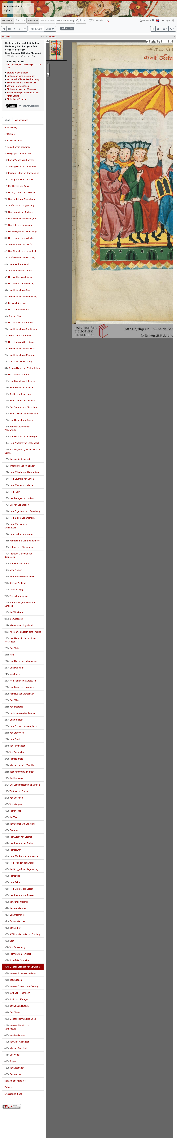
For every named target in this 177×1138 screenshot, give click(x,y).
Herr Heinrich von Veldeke (19, 238)
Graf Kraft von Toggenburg (19, 205)
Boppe (10, 1061)
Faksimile (33, 20)
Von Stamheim (14, 732)
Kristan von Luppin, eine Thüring (22, 632)
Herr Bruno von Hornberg (19, 687)
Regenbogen (13, 980)
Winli (9, 654)
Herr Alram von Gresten (18, 837)
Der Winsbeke (13, 612)
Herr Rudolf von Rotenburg (19, 283)
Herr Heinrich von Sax (17, 290)
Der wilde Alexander (16, 1041)
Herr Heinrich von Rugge (18, 420)
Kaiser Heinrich (13, 140)
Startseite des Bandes (17, 72)
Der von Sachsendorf (17, 459)
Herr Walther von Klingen (18, 277)
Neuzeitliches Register (15, 1080)
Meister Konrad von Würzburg (21, 986)
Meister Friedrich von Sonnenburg (17, 1027)
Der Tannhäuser (14, 745)
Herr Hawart (12, 850)
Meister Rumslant (15, 1048)
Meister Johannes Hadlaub (20, 973)
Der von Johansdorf (16, 505)
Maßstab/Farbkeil (13, 1093)
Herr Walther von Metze (18, 485)
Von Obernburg (14, 915)
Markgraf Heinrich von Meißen (21, 179)
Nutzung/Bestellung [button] (29, 106)
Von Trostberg (13, 706)
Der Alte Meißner (15, 908)
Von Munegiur (14, 667)
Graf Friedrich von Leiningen (20, 218)
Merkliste (147, 20)
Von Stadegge (14, 719)
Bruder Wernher (14, 921)
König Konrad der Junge (17, 147)
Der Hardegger (14, 778)
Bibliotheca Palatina (16, 99)
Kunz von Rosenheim (17, 993)
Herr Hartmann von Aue (18, 534)
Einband (8, 1087)
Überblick (20, 20)
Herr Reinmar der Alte (16, 374)
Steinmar (11, 830)
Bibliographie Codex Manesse (21, 89)
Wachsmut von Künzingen (19, 466)
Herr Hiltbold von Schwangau (21, 436)
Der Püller (11, 700)
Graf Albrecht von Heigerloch (20, 251)
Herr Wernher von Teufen (18, 322)
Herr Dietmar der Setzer (18, 889)
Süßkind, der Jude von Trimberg (22, 934)
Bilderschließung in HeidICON (21, 82)
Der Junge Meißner (16, 902)
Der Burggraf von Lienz (18, 394)
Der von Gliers (13, 316)
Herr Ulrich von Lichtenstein (20, 661)
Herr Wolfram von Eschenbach (22, 443)
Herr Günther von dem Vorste (21, 856)
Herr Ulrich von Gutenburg (19, 342)
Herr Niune (12, 876)
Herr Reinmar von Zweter (19, 895)
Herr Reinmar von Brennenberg (22, 540)
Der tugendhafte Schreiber (19, 824)
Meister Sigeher (14, 1035)
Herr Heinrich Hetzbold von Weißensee (20, 640)
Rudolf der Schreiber (16, 960)
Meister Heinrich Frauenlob (20, 1019)
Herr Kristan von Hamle (17, 335)
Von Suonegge (14, 589)
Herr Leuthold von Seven (19, 479)
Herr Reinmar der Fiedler (18, 843)
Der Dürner (12, 1012)
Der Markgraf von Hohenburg (20, 231)
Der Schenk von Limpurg (18, 361)
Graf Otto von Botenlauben (19, 225)
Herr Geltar (12, 882)
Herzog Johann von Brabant (20, 192)
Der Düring (12, 648)
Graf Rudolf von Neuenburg (19, 199)
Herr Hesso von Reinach (18, 387)
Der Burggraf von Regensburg (21, 869)
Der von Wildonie (15, 583)
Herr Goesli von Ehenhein (19, 576)
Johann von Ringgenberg (19, 547)
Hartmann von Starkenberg (20, 713)
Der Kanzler (12, 1074)
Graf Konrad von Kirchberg (19, 212)
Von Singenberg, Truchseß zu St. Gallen (22, 451)
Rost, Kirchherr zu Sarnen (19, 771)
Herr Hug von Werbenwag (19, 693)
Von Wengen (13, 804)
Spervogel (11, 1054)
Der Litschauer (14, 1067)
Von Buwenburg (14, 947)
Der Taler (11, 817)
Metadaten (7, 20)
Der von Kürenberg (15, 303)
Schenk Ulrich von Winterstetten (22, 368)
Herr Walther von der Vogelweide (17, 428)
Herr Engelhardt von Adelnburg (22, 511)
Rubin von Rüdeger (16, 999)
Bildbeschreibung (65, 20)
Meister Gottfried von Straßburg (22, 967)
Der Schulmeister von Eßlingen (22, 784)
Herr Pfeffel (12, 810)
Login (166, 20)
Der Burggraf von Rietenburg (20, 407)
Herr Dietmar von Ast (16, 309)
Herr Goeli (12, 739)
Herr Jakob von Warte (17, 264)
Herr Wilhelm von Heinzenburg (22, 472)
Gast (9, 941)
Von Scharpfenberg (16, 596)
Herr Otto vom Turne (16, 563)
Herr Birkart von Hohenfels (19, 381)
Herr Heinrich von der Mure (19, 348)
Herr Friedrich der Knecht (19, 863)
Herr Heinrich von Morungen (20, 355)
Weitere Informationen (18, 86)
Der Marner (12, 928)
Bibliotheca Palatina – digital (15, 8)
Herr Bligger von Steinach (19, 518)
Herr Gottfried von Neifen (18, 244)
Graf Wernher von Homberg (19, 257)
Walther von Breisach (17, 791)
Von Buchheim (14, 752)
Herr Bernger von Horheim (19, 498)
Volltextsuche (21, 120)
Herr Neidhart (13, 758)
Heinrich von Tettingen (17, 954)
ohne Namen (13, 570)
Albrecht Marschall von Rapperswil (18, 555)
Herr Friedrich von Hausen (19, 400)
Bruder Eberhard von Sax (18, 270)
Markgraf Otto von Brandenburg (21, 173)
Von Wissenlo (13, 797)
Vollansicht (96, 20)
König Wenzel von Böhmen (19, 160)
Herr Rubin (12, 492)
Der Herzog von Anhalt (17, 186)
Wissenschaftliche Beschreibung (23, 79)
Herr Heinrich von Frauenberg (20, 296)
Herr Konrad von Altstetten (20, 680)
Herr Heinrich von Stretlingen (20, 329)
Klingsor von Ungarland (18, 625)
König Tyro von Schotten (17, 153)
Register (9, 134)
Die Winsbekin (13, 619)
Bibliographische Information (21, 76)
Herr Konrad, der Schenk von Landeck (20, 604)
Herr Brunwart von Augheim (20, 726)
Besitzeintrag (10, 127)
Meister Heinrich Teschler (19, 765)
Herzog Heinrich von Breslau (20, 166)
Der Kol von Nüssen (16, 1006)
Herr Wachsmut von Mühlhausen (16, 526)
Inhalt (7, 120)
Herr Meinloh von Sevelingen (21, 413)
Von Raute (12, 674)
